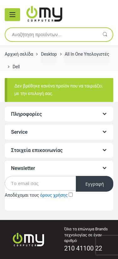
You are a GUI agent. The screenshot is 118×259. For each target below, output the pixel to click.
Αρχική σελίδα (19, 54)
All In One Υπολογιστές (87, 54)
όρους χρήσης (54, 195)
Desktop (49, 54)
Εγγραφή (94, 184)
